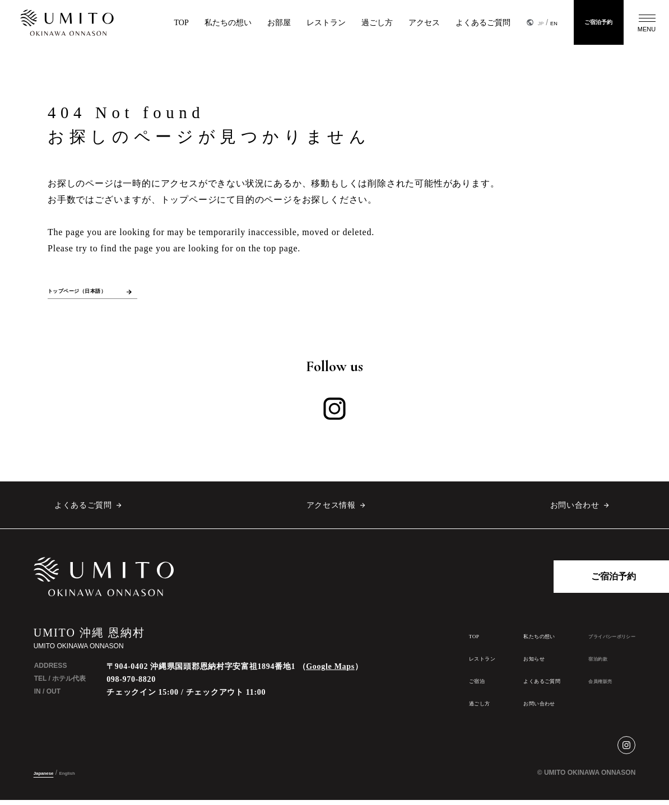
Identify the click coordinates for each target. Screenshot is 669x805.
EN (526, 22)
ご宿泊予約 (586, 22)
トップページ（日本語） (93, 293)
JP (509, 22)
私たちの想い (195, 22)
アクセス (391, 22)
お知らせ (495, 663)
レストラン (293, 22)
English (81, 777)
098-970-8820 (131, 684)
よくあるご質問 (450, 22)
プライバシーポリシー (600, 641)
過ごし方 (344, 22)
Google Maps (330, 671)
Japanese (49, 777)
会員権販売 (582, 686)
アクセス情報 (330, 510)
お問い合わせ (574, 510)
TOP (149, 22)
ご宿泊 (422, 685)
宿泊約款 (579, 663)
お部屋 (246, 22)
